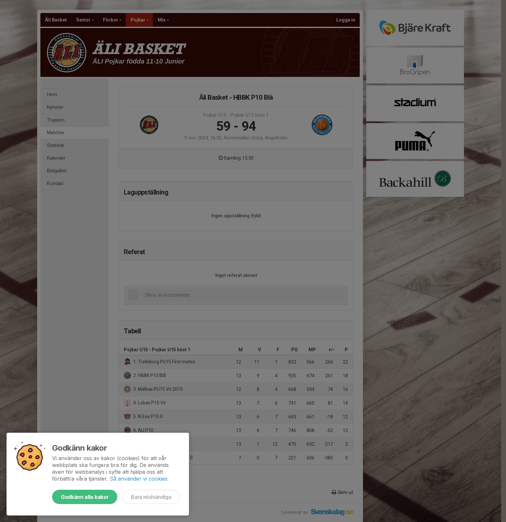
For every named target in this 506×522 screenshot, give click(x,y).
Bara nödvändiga (151, 497)
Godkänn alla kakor (84, 497)
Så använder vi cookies (138, 478)
